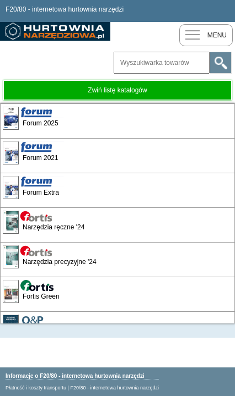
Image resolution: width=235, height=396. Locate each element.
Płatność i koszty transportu (36, 388)
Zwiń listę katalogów (117, 90)
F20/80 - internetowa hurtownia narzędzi (114, 388)
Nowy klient (202, 11)
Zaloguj (224, 11)
